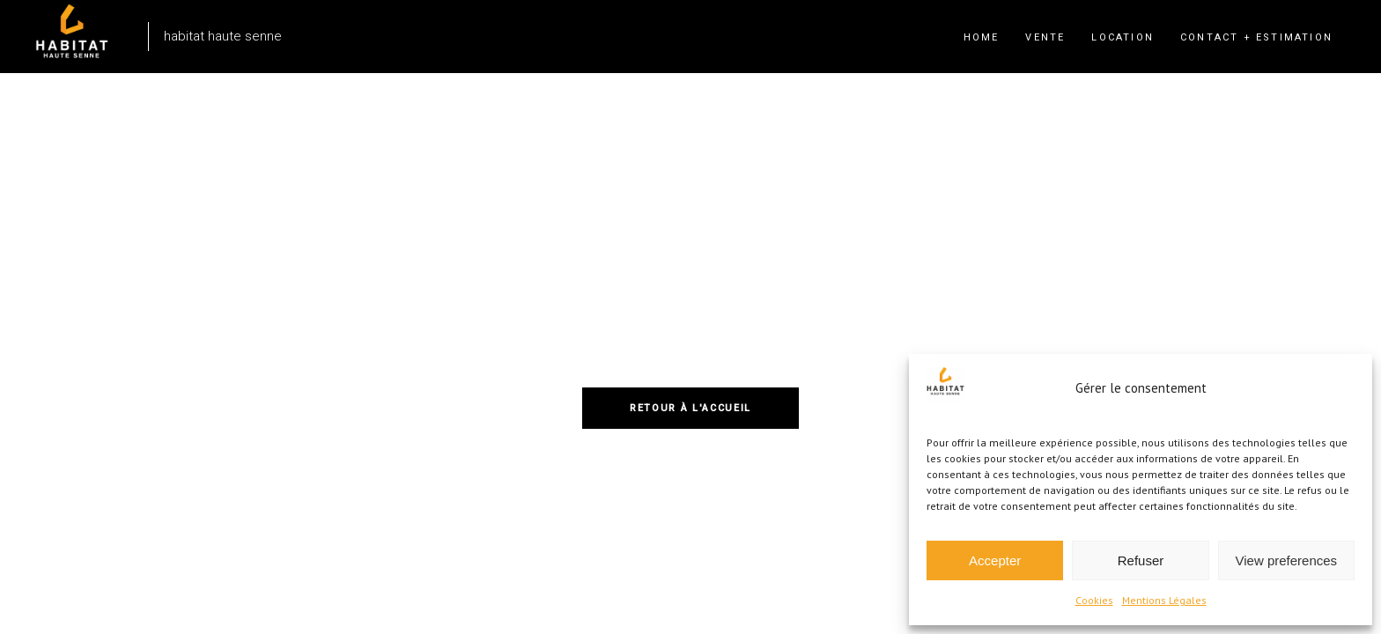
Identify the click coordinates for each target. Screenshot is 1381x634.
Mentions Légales (1164, 600)
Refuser (1141, 560)
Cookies (1094, 600)
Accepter (995, 560)
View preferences (1287, 560)
